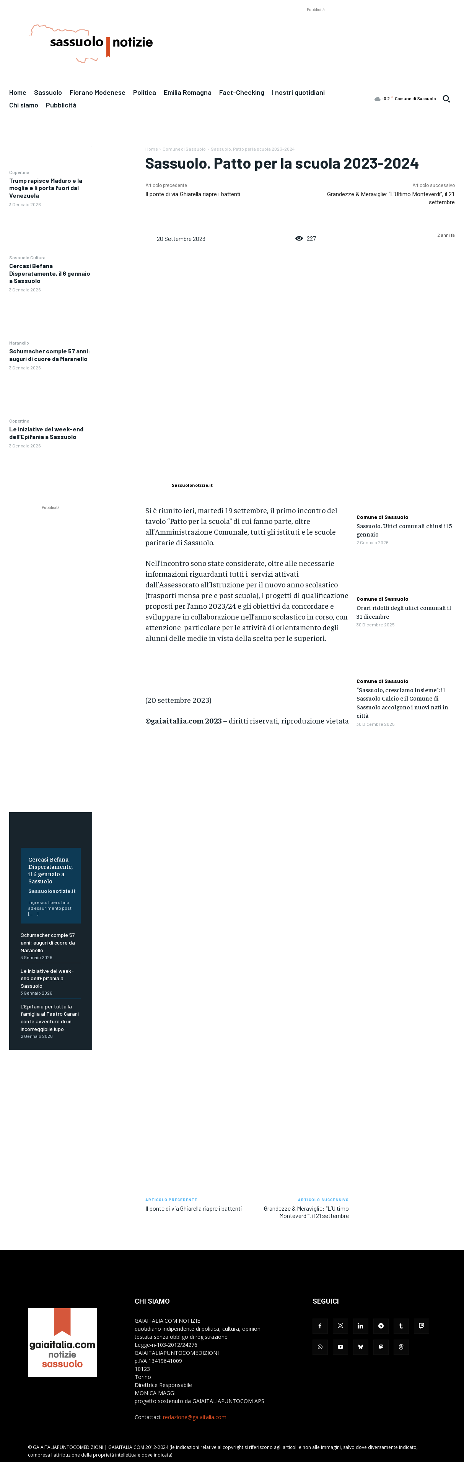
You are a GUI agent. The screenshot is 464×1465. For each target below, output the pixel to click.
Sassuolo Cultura (27, 257)
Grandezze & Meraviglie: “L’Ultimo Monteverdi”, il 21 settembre (306, 1212)
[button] (446, 98)
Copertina (19, 172)
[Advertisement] (315, 31)
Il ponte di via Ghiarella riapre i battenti (192, 194)
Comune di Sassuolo (184, 148)
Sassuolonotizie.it (52, 891)
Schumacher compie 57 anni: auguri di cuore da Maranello (49, 354)
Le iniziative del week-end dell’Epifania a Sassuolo (46, 432)
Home (151, 148)
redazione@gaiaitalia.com (194, 1417)
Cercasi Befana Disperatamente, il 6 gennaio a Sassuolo (49, 273)
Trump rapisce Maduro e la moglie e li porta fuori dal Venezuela (45, 187)
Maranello (19, 342)
